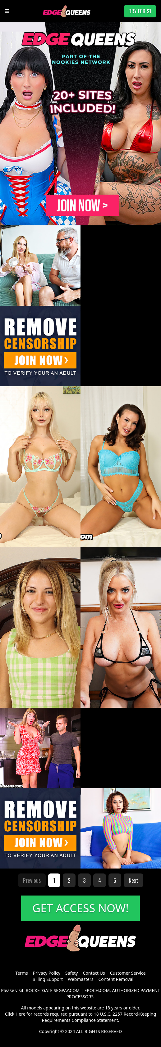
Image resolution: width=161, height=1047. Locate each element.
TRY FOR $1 (140, 11)
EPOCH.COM (97, 990)
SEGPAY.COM (67, 990)
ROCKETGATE (39, 990)
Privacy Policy (46, 973)
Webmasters (80, 979)
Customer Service (128, 973)
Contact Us (94, 973)
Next (133, 880)
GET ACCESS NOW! (80, 908)
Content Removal (115, 979)
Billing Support (48, 979)
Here (20, 1014)
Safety (71, 973)
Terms (21, 973)
